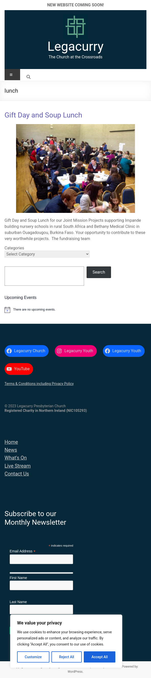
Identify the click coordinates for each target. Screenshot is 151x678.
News (11, 450)
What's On (16, 458)
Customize (33, 657)
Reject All (66, 657)
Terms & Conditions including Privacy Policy (39, 384)
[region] (66, 641)
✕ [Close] (145, 5)
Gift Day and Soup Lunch (43, 115)
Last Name (18, 602)
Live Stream (18, 466)
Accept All (99, 657)
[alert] (75, 310)
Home (11, 442)
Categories (14, 248)
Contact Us (17, 474)
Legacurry (75, 46)
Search (98, 272)
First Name (18, 578)
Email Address (23, 551)
